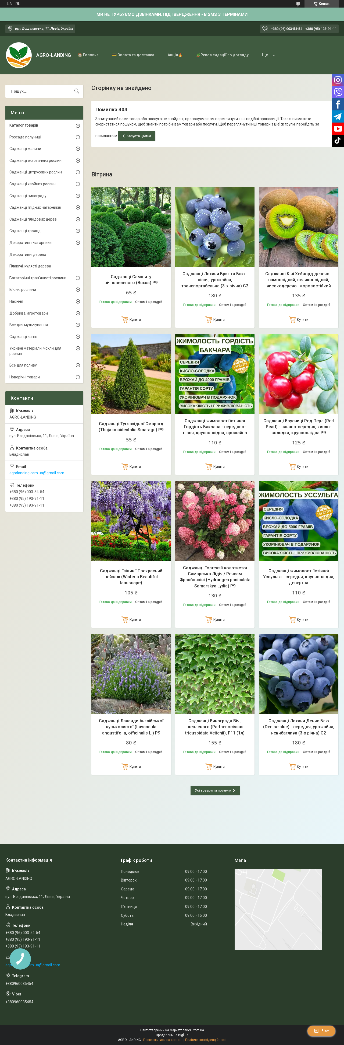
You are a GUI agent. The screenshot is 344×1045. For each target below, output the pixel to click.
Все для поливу (23, 365)
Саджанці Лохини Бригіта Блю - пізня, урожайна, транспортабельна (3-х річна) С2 (214, 279)
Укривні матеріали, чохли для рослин (35, 351)
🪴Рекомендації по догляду (222, 55)
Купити (135, 320)
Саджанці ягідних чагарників (35, 207)
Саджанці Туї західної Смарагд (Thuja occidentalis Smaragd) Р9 (131, 426)
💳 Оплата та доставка (133, 55)
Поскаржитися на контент (163, 1040)
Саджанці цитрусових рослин (35, 172)
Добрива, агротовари (28, 313)
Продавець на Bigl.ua (172, 1035)
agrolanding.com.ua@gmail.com (36, 473)
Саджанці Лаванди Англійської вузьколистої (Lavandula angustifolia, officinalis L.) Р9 (131, 727)
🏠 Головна (88, 55)
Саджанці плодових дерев (33, 219)
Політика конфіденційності (205, 1040)
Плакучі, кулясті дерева (30, 266)
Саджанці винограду (27, 196)
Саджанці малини (25, 149)
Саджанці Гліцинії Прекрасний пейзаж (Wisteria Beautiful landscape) (131, 577)
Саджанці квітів (23, 337)
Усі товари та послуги (213, 790)
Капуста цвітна (139, 136)
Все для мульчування (28, 325)
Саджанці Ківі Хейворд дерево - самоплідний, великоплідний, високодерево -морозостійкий (298, 279)
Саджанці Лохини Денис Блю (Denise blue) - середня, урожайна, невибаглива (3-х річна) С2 (298, 727)
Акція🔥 (175, 55)
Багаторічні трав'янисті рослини (37, 278)
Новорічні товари (24, 377)
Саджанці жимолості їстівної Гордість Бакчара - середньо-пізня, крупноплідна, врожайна (215, 427)
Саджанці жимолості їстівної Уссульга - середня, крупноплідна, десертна (298, 577)
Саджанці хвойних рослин (32, 184)
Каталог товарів (23, 125)
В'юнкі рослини (22, 289)
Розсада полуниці (25, 137)
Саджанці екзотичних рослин (35, 160)
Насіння (16, 301)
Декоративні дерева (27, 254)
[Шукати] (76, 91)
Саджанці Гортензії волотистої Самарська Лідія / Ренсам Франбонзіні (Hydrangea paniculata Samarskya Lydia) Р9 (215, 576)
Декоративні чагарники (30, 243)
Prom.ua (198, 1030)
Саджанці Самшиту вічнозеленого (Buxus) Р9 (131, 279)
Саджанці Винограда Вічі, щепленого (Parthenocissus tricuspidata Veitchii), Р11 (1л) (215, 727)
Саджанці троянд (25, 231)
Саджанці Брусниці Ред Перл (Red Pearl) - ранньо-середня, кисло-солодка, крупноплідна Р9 (298, 427)
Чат (321, 1031)
